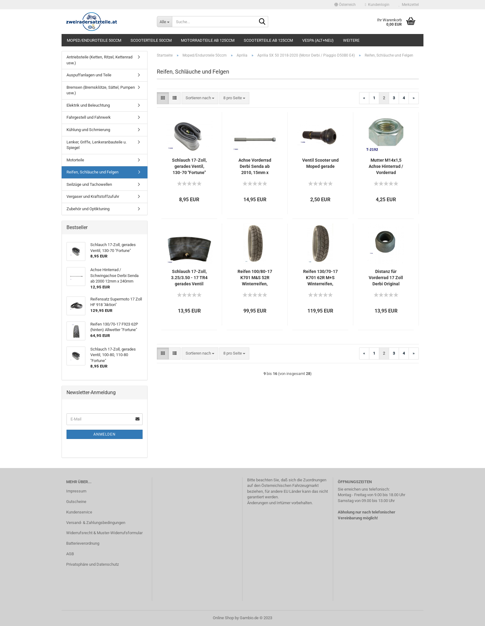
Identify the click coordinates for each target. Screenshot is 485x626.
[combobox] (200, 98)
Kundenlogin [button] (377, 4)
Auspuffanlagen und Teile (89, 75)
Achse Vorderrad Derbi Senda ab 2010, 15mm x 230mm (254, 167)
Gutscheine (76, 501)
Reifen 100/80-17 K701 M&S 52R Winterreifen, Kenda (255, 278)
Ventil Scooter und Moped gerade (320, 163)
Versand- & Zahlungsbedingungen (95, 522)
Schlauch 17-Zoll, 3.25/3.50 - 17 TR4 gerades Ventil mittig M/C (189, 278)
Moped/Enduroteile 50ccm (94, 40)
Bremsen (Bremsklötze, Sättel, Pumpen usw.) (101, 90)
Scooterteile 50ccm (151, 40)
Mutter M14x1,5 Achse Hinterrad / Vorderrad (386, 166)
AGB (70, 553)
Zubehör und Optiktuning (88, 209)
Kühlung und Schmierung (88, 129)
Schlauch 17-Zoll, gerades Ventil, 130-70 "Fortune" (189, 166)
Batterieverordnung (82, 543)
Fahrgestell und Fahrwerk (89, 117)
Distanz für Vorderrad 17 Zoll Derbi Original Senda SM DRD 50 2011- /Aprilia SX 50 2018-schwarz (386, 278)
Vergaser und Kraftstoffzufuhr (93, 196)
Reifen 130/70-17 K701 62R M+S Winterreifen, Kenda (320, 278)
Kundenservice (79, 512)
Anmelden (104, 434)
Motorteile (75, 160)
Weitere (351, 40)
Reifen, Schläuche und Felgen (92, 172)
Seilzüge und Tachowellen (89, 184)
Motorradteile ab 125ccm (207, 40)
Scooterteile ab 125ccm (268, 40)
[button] (345, 4)
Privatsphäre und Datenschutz (92, 564)
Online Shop (223, 617)
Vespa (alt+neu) (318, 40)
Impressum (76, 491)
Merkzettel (409, 4)
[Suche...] (164, 21)
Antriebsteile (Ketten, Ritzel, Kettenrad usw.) (99, 60)
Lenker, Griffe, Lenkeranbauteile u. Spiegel (97, 145)
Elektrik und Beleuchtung (88, 105)
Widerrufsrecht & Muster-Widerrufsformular (104, 532)
